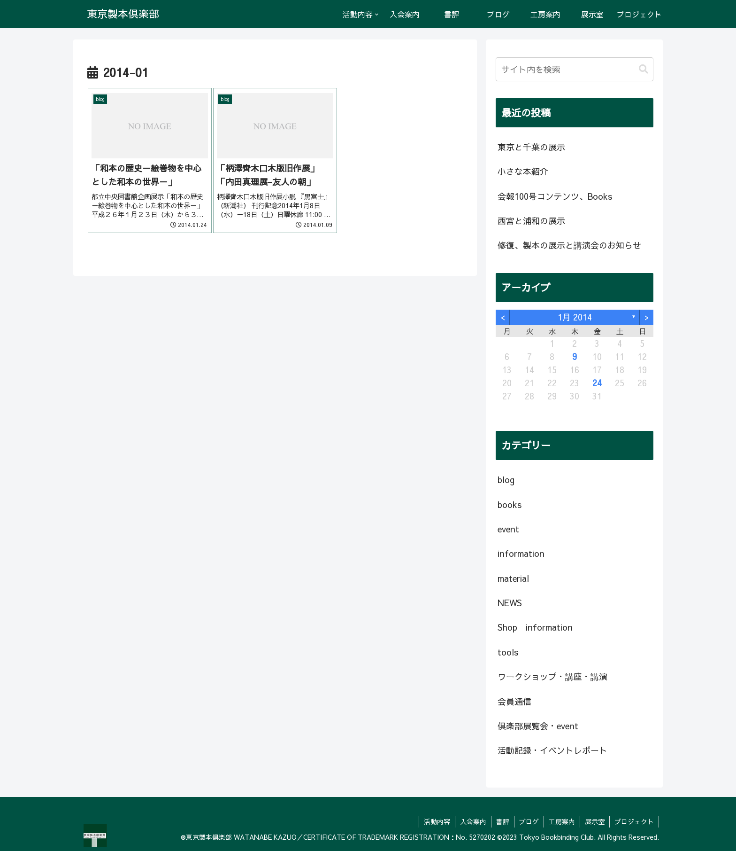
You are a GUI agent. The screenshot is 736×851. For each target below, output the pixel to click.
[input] (574, 69)
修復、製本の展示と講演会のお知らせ (569, 245)
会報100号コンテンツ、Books (555, 196)
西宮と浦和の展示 (531, 220)
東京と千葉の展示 (531, 147)
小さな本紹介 (523, 171)
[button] (643, 69)
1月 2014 (575, 317)
